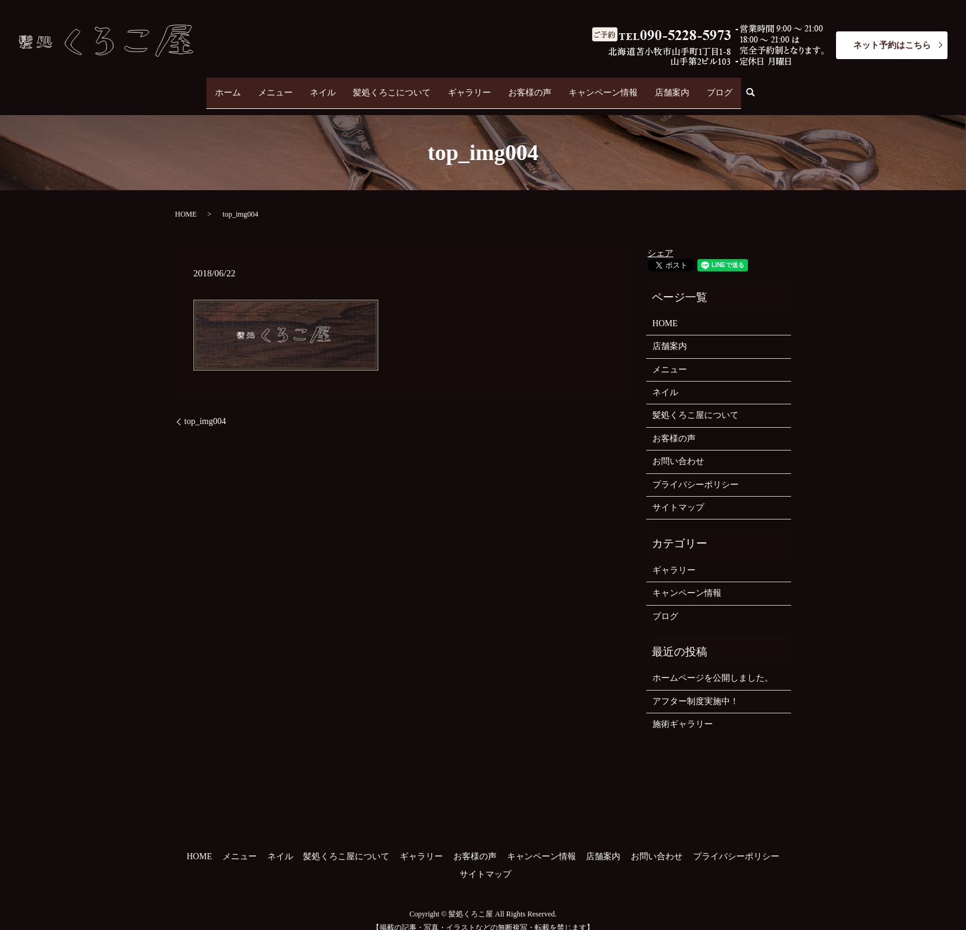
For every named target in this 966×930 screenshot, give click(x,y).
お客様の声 (529, 86)
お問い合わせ (678, 449)
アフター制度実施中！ (695, 689)
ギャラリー (469, 86)
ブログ (720, 86)
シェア (660, 241)
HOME (186, 202)
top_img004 (205, 409)
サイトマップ (678, 495)
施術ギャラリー (682, 712)
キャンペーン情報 (603, 86)
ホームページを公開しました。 (712, 666)
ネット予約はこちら (892, 45)
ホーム (228, 86)
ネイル (323, 86)
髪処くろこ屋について (695, 403)
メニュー (275, 86)
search (755, 87)
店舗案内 (672, 86)
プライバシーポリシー (695, 472)
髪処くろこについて (392, 86)
